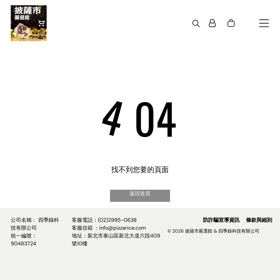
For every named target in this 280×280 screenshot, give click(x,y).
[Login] (212, 23)
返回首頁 (140, 193)
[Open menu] (264, 23)
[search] (196, 24)
